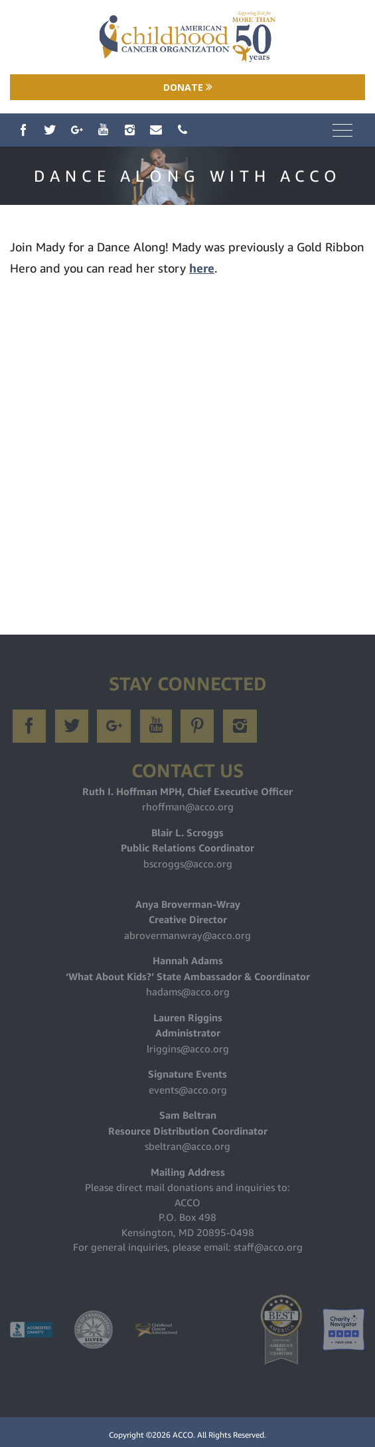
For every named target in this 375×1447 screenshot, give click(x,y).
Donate (187, 87)
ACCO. (184, 1435)
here (201, 268)
